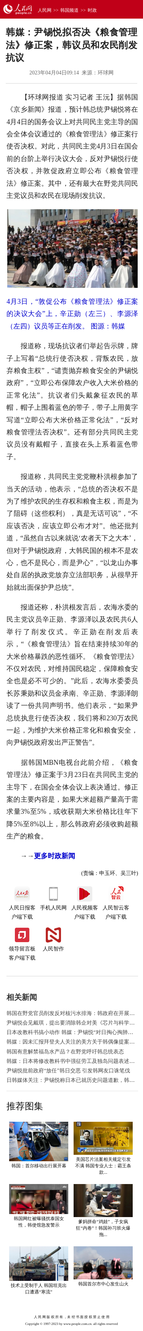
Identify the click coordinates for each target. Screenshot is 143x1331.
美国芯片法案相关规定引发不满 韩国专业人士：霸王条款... (103, 1166)
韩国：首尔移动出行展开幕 (38, 1165)
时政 (92, 10)
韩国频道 (69, 10)
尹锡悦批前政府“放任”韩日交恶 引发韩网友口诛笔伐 (68, 1071)
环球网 (106, 73)
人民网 (44, 10)
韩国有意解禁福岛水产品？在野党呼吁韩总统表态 (65, 1052)
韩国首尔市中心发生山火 (103, 1284)
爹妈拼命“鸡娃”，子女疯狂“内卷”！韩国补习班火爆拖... (103, 1228)
